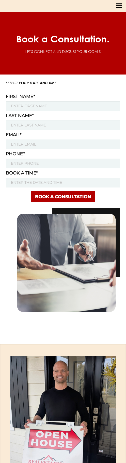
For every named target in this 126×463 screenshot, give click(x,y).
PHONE (15, 154)
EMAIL (13, 135)
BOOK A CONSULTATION (63, 197)
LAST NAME (20, 115)
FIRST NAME (20, 96)
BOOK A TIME (22, 173)
